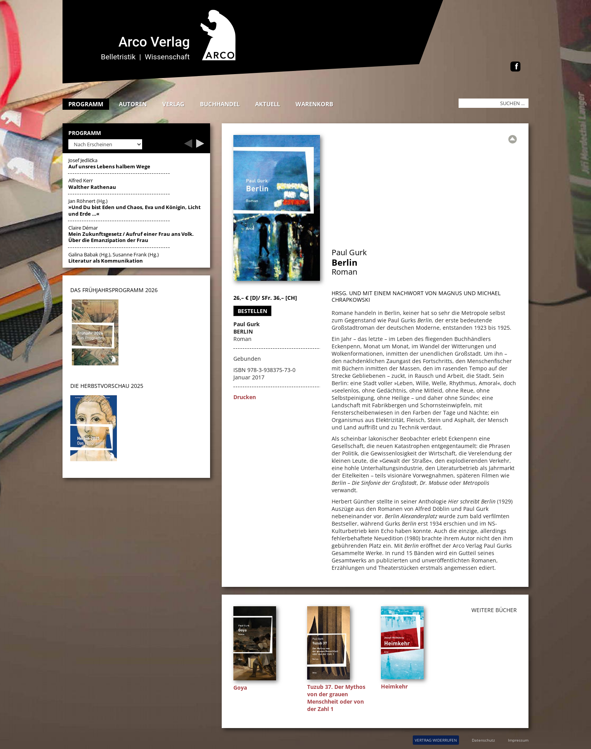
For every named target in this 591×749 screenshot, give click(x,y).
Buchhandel (220, 104)
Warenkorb (314, 104)
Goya (240, 687)
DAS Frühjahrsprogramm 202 (112, 290)
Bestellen (252, 311)
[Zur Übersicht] (512, 139)
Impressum (518, 740)
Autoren (133, 104)
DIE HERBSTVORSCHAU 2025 (106, 385)
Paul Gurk (349, 252)
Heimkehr (394, 686)
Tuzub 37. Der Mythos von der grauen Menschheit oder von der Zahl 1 (336, 698)
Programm (85, 104)
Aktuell (267, 104)
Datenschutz (483, 740)
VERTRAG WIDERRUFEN (436, 740)
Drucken (244, 397)
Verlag (173, 104)
